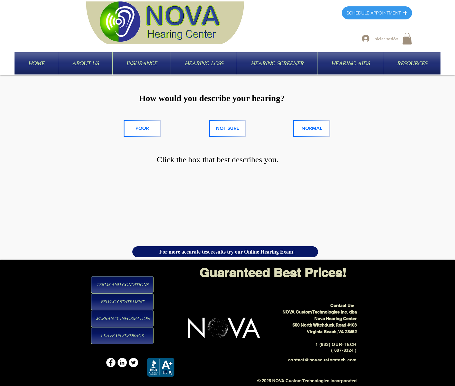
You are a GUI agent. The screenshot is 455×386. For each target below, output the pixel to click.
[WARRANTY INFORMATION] (122, 318)
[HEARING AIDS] (334, 63)
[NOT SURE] (227, 128)
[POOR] (142, 128)
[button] (407, 39)
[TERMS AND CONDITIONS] (122, 284)
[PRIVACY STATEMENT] (122, 301)
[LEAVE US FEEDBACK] (122, 335)
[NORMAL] (311, 128)
